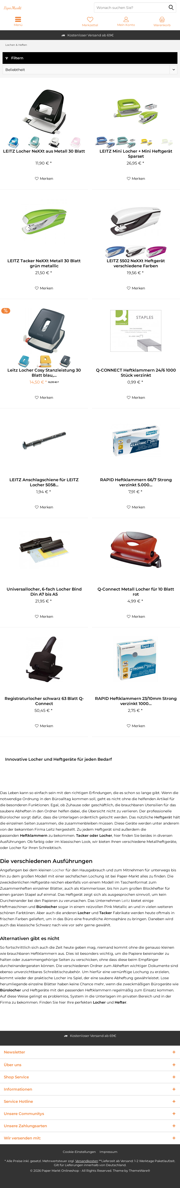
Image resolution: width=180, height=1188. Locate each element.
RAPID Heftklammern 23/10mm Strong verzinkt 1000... (136, 701)
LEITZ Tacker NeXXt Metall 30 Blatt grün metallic (44, 263)
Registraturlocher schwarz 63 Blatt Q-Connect (44, 701)
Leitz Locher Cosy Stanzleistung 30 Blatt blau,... (44, 373)
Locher (58, 870)
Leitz (126, 900)
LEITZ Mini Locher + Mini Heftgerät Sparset (136, 154)
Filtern (14, 58)
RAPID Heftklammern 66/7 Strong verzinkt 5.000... (136, 482)
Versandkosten (86, 1161)
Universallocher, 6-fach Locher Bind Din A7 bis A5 (44, 592)
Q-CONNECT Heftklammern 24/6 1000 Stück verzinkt (136, 373)
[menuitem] (162, 22)
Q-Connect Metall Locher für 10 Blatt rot (136, 592)
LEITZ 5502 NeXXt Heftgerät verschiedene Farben (136, 263)
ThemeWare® (139, 1170)
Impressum (108, 1152)
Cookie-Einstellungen (79, 1152)
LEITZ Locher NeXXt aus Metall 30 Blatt (44, 151)
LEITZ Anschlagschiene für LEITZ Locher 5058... (44, 482)
